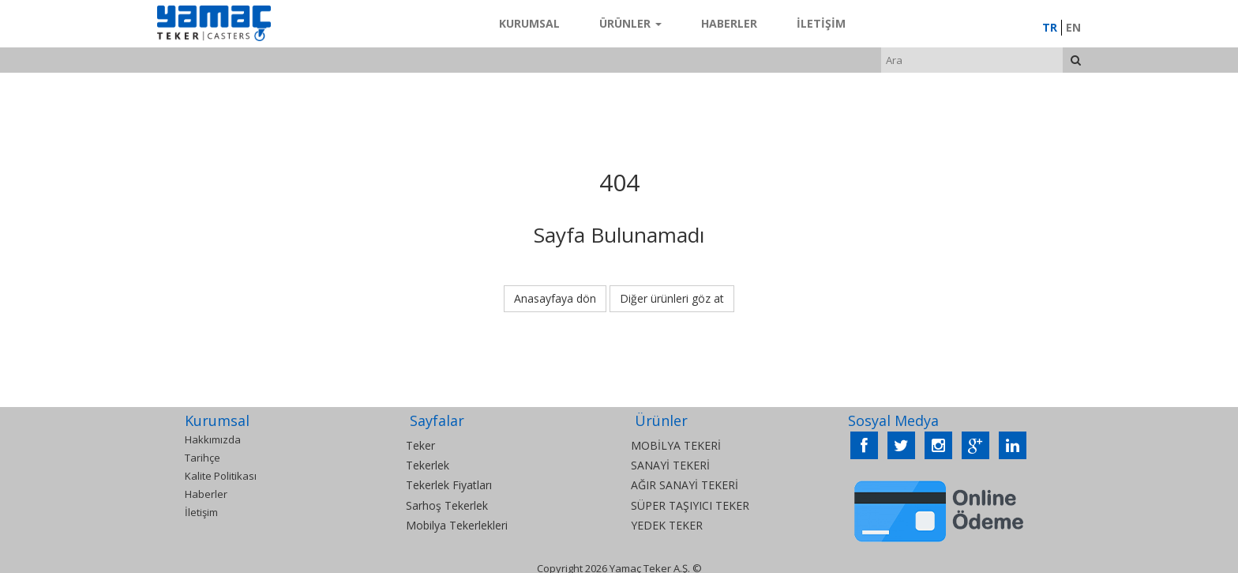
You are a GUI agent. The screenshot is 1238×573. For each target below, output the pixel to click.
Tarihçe (202, 457)
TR (1049, 27)
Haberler (729, 23)
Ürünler (630, 23)
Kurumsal (529, 23)
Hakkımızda (213, 439)
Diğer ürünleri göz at (672, 298)
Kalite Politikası (221, 476)
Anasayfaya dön (555, 298)
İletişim (821, 23)
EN (1073, 27)
